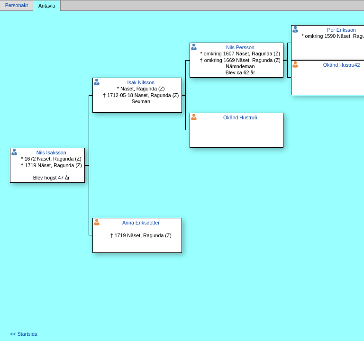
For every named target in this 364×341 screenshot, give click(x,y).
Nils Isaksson (51, 152)
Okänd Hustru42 (341, 65)
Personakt (16, 6)
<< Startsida (23, 334)
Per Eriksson (341, 30)
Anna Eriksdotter (141, 222)
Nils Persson (240, 47)
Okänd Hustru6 (240, 117)
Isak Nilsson (141, 82)
